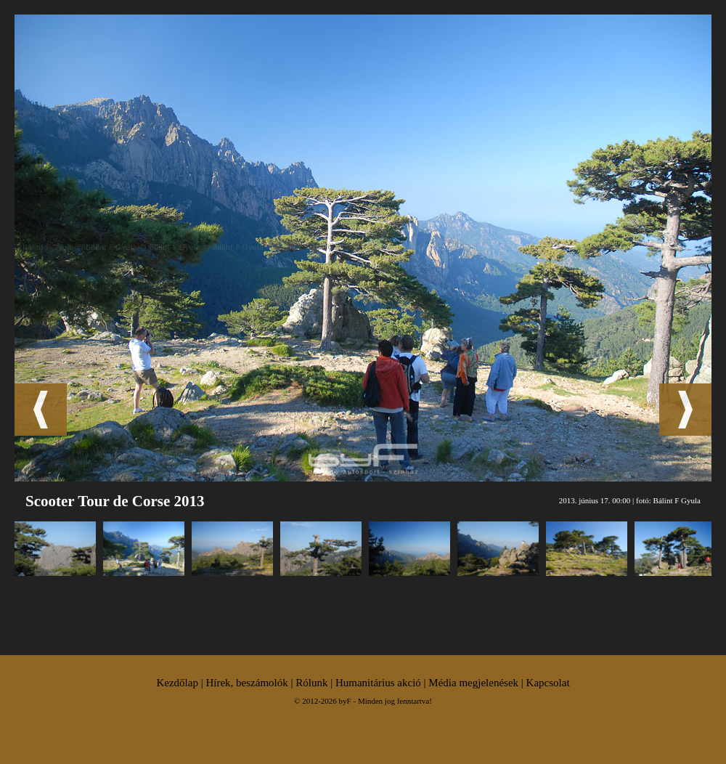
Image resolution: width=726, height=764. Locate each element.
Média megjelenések (473, 682)
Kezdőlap (176, 682)
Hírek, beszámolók (246, 682)
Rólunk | (315, 682)
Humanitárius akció (378, 682)
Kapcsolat (548, 682)
